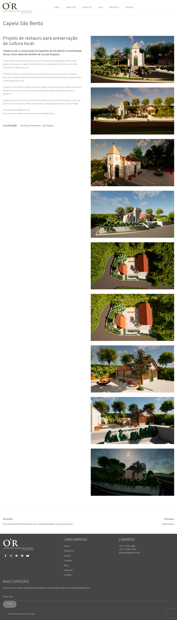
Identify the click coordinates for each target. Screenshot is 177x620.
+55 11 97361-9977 (127, 549)
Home (56, 7)
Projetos (87, 7)
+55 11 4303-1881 (127, 546)
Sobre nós (71, 7)
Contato (129, 7)
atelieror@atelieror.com (129, 553)
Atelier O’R (69, 551)
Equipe (67, 556)
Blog (100, 7)
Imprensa (114, 7)
